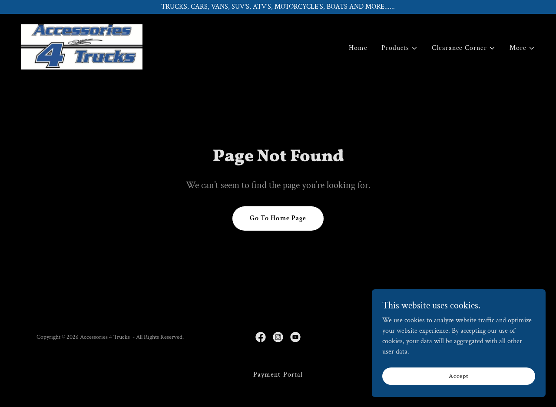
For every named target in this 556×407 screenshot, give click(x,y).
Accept (458, 382)
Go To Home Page (278, 218)
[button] (399, 48)
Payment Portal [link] (277, 374)
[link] (81, 46)
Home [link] (358, 48)
